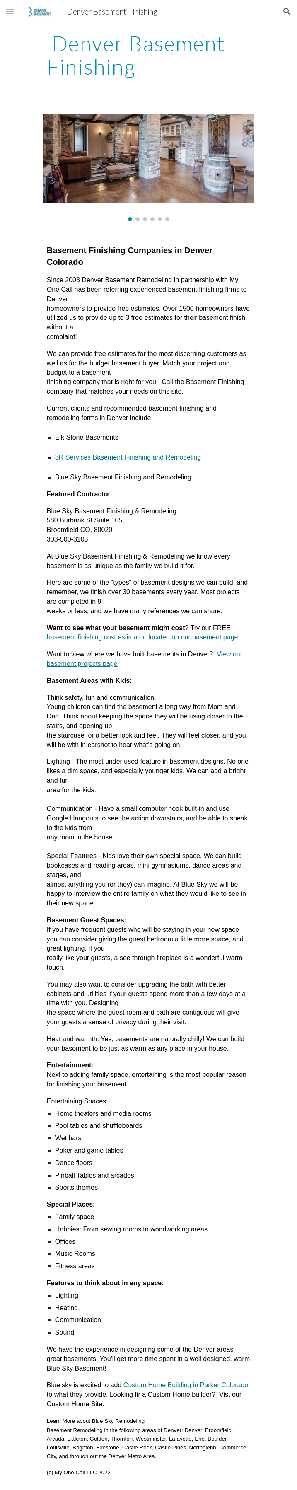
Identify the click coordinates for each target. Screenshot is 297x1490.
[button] (10, 11)
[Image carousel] (148, 167)
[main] (148, 55)
